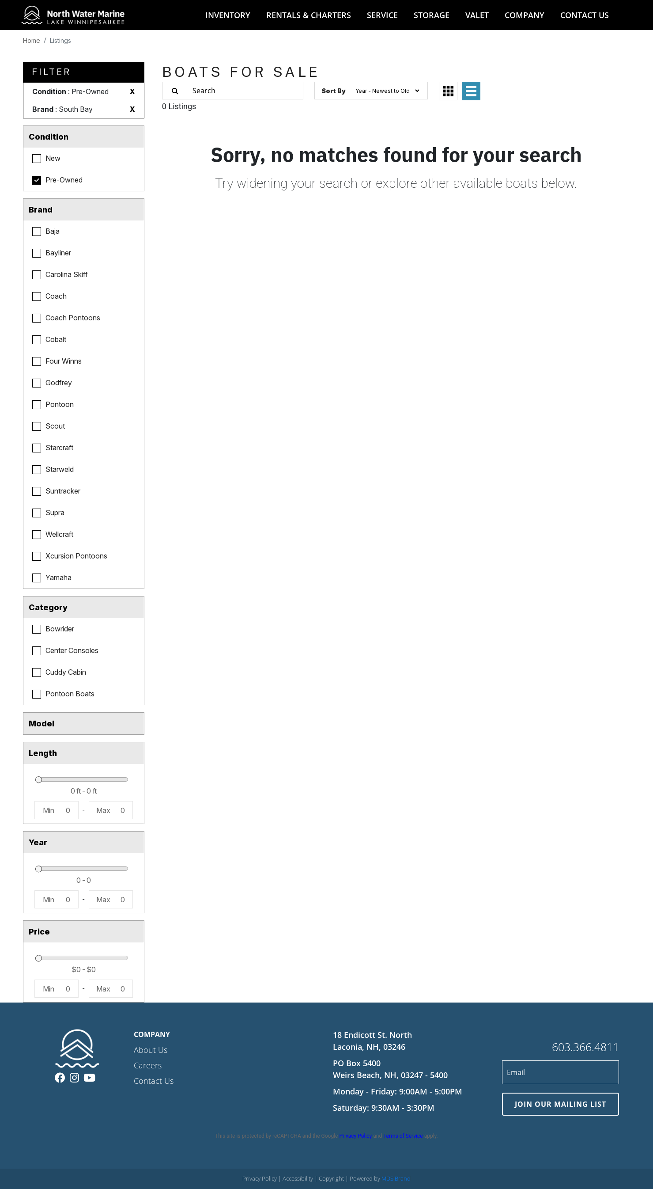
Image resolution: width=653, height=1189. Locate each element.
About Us (150, 1050)
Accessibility (298, 1178)
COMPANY (524, 15)
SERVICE (382, 15)
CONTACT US (584, 15)
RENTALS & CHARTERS (308, 15)
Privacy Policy (355, 1136)
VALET (477, 15)
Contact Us (154, 1080)
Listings (60, 40)
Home (31, 40)
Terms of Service (403, 1136)
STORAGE (431, 15)
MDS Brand (396, 1178)
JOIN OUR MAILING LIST (560, 1104)
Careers (148, 1065)
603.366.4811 (585, 1046)
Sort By (333, 91)
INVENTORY (227, 15)
